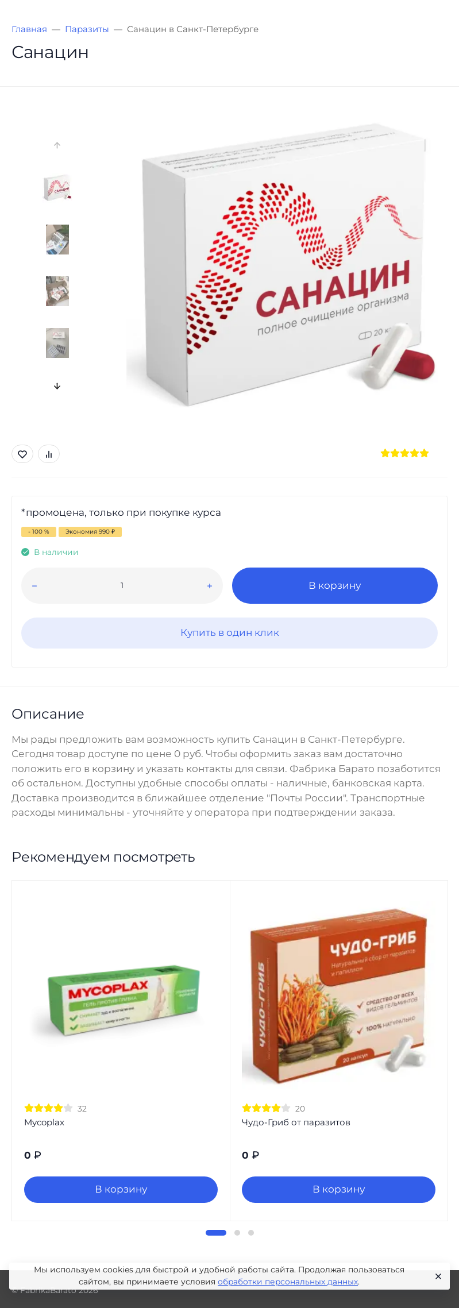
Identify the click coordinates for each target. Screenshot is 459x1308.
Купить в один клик (229, 632)
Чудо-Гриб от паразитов (296, 1122)
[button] (216, 1232)
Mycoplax (44, 1122)
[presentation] (57, 145)
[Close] (436, 1276)
